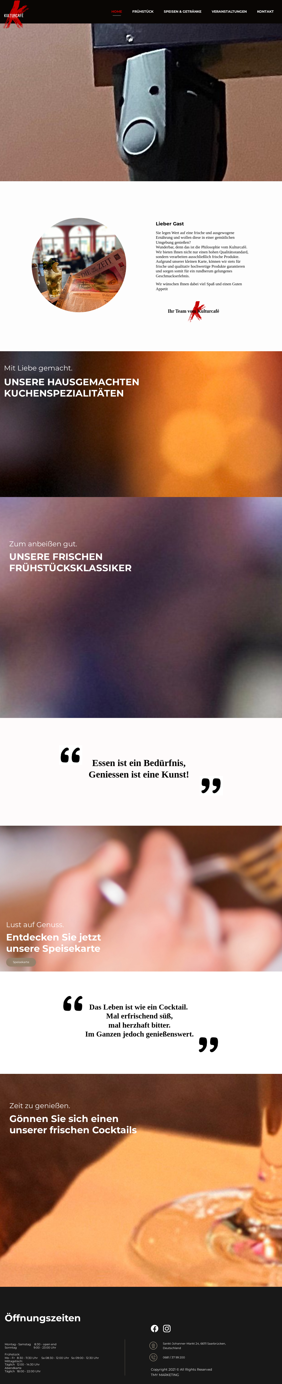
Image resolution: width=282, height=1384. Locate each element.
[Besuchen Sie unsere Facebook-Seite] (154, 1328)
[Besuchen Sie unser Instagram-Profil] (167, 1328)
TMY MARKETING (165, 1375)
